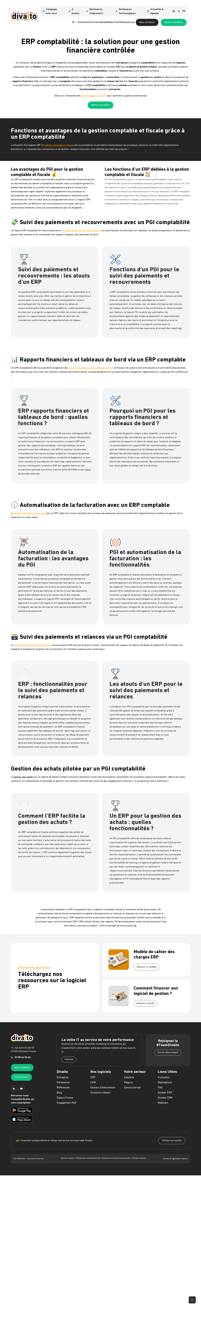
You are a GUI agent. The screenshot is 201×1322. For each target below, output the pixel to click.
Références (63, 1082)
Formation (164, 1072)
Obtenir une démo (100, 100)
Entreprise (62, 1072)
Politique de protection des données (116, 1153)
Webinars (163, 1097)
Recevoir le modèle (146, 962)
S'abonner (69, 1054)
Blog (59, 1087)
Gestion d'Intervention (102, 1082)
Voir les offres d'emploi (167, 1047)
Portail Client (21, 1072)
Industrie (129, 1072)
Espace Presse (65, 1092)
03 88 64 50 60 (23, 1052)
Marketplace (165, 1077)
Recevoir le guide (145, 998)
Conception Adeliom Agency (175, 1153)
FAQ (160, 1082)
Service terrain (132, 1082)
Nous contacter (165, 17)
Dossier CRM (165, 1092)
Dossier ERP (165, 1087)
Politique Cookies (138, 1153)
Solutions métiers (100, 1087)
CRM (93, 1077)
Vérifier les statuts (172, 1135)
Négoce (128, 1077)
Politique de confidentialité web (87, 1153)
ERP (92, 1072)
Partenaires (63, 1077)
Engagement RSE (66, 1097)
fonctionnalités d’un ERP (93, 91)
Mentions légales (67, 1153)
